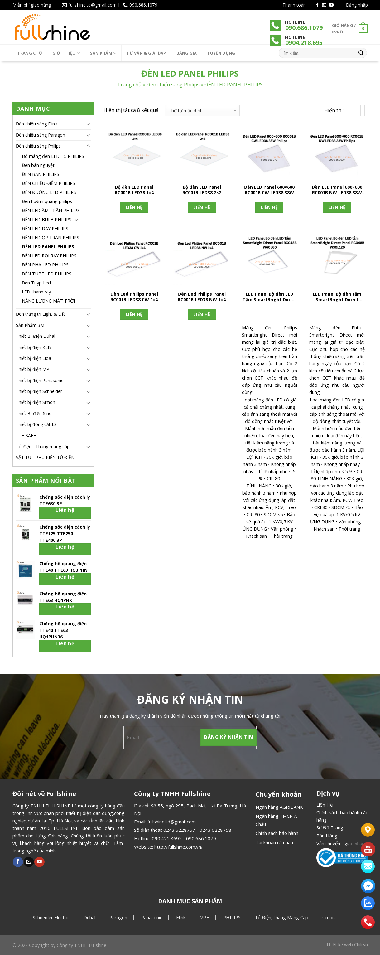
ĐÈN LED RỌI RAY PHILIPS (49, 256)
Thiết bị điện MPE (34, 369)
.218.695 (311, 42)
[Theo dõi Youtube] (331, 5)
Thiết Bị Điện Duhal (35, 336)
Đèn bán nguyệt (38, 165)
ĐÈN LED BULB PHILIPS (46, 219)
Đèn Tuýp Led (36, 283)
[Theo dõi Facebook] (317, 5)
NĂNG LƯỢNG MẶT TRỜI (48, 301)
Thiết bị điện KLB (33, 347)
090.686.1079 (304, 27)
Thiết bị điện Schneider (39, 391)
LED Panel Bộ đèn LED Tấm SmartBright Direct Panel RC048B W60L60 (269, 297)
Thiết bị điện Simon (35, 402)
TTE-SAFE (26, 436)
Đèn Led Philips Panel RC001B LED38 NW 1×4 (202, 297)
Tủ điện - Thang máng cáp (43, 446)
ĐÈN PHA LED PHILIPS (45, 265)
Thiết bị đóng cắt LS (36, 424)
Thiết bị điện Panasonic (39, 380)
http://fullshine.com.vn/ (178, 847)
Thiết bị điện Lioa (33, 358)
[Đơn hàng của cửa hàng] (202, 110)
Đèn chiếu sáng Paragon (40, 135)
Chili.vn (361, 945)
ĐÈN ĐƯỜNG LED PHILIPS (49, 192)
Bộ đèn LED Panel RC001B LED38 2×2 (201, 190)
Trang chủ (29, 53)
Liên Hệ (324, 805)
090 (290, 42)
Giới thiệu (66, 53)
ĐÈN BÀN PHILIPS (40, 174)
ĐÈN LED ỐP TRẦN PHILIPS (50, 237)
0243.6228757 (179, 830)
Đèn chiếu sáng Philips (173, 84)
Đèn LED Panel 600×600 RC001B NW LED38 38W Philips (337, 190)
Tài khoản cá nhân (274, 842)
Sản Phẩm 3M (30, 325)
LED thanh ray (36, 292)
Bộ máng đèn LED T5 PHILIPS (53, 156)
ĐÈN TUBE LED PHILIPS (46, 274)
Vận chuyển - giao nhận (340, 843)
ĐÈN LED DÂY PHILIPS (45, 228)
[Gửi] (361, 53)
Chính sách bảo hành (277, 833)
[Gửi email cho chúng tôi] (324, 5)
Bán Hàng (326, 835)
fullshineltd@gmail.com (171, 821)
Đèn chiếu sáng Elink (36, 124)
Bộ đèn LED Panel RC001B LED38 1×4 (134, 190)
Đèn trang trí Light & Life (41, 314)
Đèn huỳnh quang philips (47, 201)
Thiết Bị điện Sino (34, 413)
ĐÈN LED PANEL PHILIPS (48, 247)
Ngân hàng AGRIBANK (279, 807)
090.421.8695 (167, 838)
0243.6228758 (215, 830)
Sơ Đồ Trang (329, 827)
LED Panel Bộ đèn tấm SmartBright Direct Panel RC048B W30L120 (337, 297)
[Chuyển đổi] (88, 124)
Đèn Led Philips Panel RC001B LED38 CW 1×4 (134, 297)
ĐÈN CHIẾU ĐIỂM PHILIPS (48, 183)
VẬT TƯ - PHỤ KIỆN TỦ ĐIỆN (45, 457)
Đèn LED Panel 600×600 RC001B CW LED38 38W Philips (269, 190)
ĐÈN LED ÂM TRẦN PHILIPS (51, 210)
